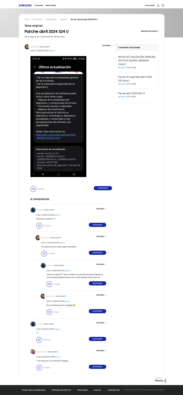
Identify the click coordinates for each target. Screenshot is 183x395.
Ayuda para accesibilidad (33, 390)
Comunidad (38, 5)
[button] (108, 46)
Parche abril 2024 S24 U (131, 93)
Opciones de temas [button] (149, 31)
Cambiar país (114, 390)
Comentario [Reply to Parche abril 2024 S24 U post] (103, 188)
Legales (97, 390)
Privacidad (82, 390)
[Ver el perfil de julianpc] (40, 210)
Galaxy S (51, 51)
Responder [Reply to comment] (97, 225)
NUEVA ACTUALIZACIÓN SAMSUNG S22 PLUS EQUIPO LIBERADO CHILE (137, 60)
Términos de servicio (61, 390)
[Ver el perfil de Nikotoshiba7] (42, 352)
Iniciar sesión (150, 5)
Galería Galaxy (50, 5)
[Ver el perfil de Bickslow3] (35, 47)
